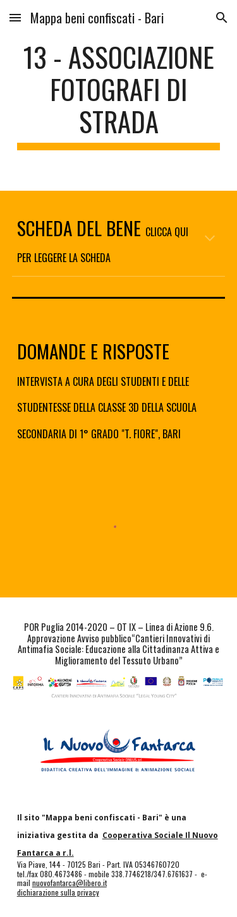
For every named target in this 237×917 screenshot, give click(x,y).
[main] (119, 95)
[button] (15, 17)
